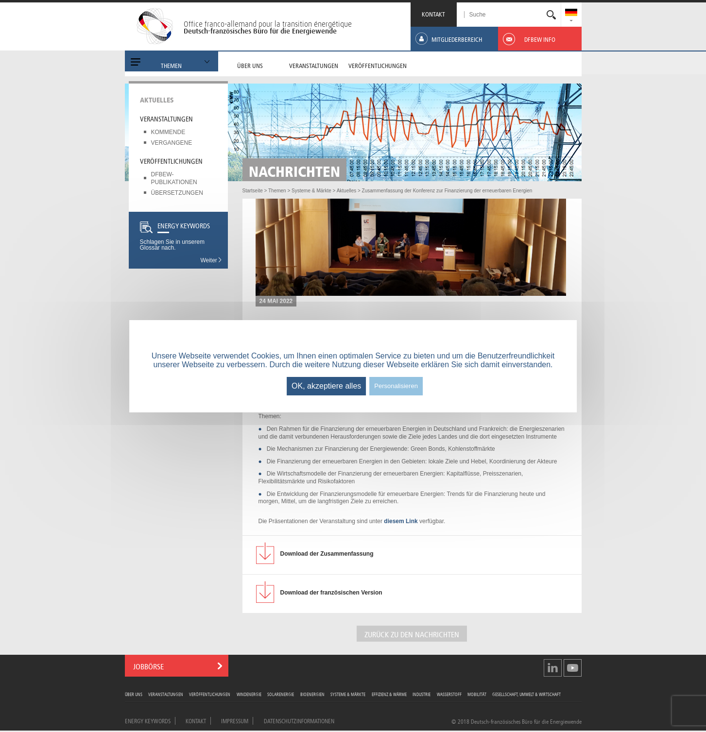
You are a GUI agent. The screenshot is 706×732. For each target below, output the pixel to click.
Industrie (421, 694)
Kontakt (196, 720)
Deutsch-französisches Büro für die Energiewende (260, 31)
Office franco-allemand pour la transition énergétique (268, 23)
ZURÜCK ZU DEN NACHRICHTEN (411, 633)
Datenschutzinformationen (299, 720)
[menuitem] (571, 13)
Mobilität (476, 694)
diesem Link (400, 521)
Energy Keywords (148, 720)
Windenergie (249, 694)
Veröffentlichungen (171, 160)
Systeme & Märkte (347, 694)
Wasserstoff (449, 694)
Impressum (234, 720)
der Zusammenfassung (327, 553)
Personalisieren (396, 386)
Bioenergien (312, 694)
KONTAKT (433, 13)
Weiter (211, 260)
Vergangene (171, 142)
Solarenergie (280, 694)
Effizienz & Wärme (389, 694)
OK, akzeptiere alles (326, 386)
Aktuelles (157, 99)
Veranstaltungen (166, 118)
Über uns (133, 694)
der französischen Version (331, 592)
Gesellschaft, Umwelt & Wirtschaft (526, 694)
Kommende (168, 132)
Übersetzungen (177, 192)
